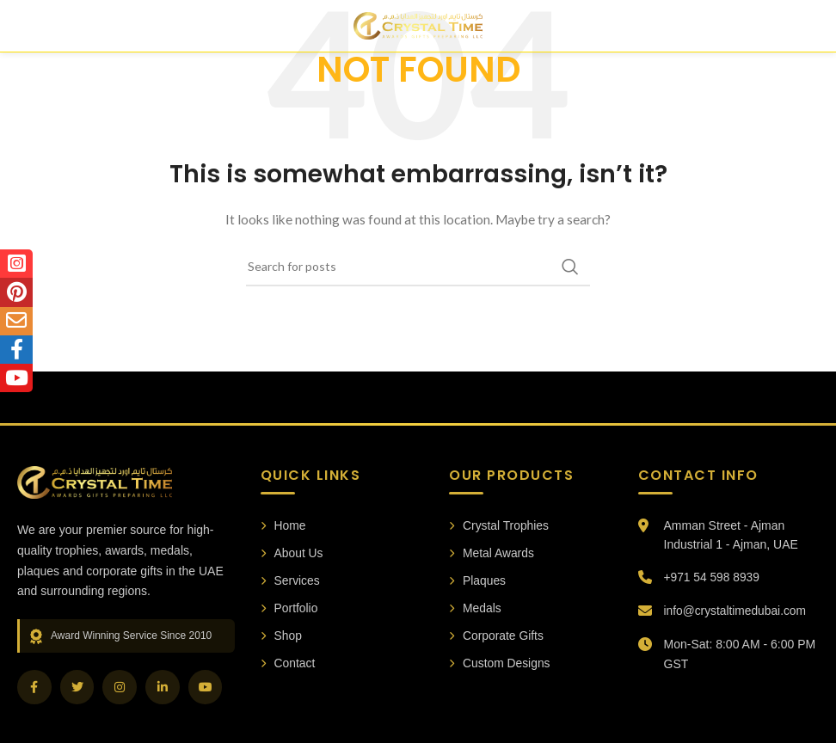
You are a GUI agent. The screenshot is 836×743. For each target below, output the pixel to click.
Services (291, 580)
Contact (288, 665)
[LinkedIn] (163, 687)
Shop (282, 636)
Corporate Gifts (496, 636)
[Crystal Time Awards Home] (94, 482)
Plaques (478, 580)
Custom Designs (500, 665)
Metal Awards (492, 553)
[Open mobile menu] (31, 26)
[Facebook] (34, 687)
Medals (475, 609)
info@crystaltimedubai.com (736, 610)
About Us (292, 553)
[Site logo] (418, 24)
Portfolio (289, 609)
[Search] (418, 266)
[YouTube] (206, 687)
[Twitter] (77, 687)
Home (283, 525)
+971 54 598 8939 (712, 577)
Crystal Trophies (499, 525)
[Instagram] (120, 687)
